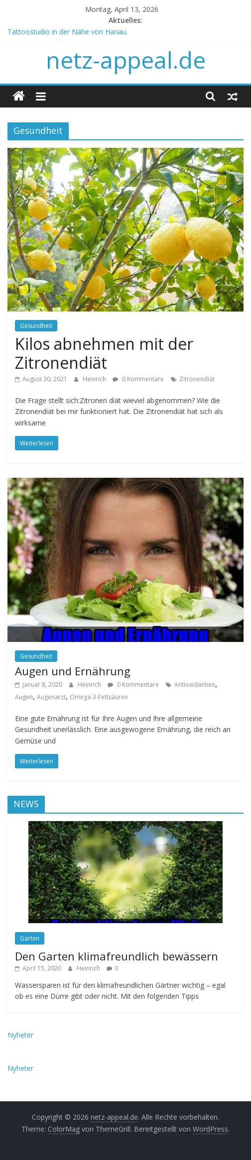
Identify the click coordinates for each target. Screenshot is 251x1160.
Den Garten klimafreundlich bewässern (116, 956)
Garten (29, 938)
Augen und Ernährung (72, 670)
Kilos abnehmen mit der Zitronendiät (104, 353)
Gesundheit (36, 325)
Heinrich (95, 379)
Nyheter (20, 1035)
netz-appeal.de (126, 59)
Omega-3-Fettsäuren (99, 697)
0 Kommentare (138, 379)
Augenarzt (51, 697)
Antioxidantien (194, 684)
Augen (24, 697)
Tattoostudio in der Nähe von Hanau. (67, 31)
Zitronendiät (197, 379)
